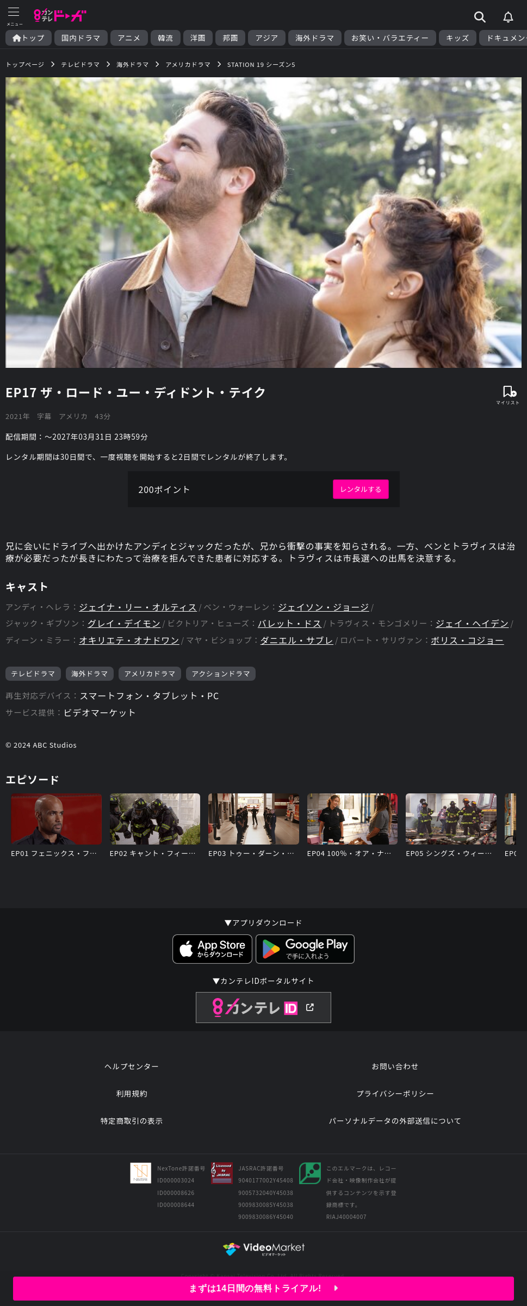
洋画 (198, 38)
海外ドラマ (314, 38)
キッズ (457, 38)
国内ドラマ (81, 38)
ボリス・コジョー (467, 640)
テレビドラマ (33, 673)
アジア (266, 38)
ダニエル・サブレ (297, 640)
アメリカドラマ (150, 673)
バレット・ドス (290, 623)
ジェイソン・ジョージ (323, 607)
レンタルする (361, 489)
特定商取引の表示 (132, 1120)
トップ (29, 38)
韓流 (165, 38)
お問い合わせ (395, 1066)
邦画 (230, 38)
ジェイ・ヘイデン (472, 623)
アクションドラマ (220, 673)
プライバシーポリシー (395, 1093)
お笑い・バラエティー (390, 38)
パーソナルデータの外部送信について (395, 1120)
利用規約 (131, 1093)
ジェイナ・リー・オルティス (138, 607)
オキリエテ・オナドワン (129, 640)
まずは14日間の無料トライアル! (263, 1288)
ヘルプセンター (131, 1066)
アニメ (129, 38)
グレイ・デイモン (124, 623)
